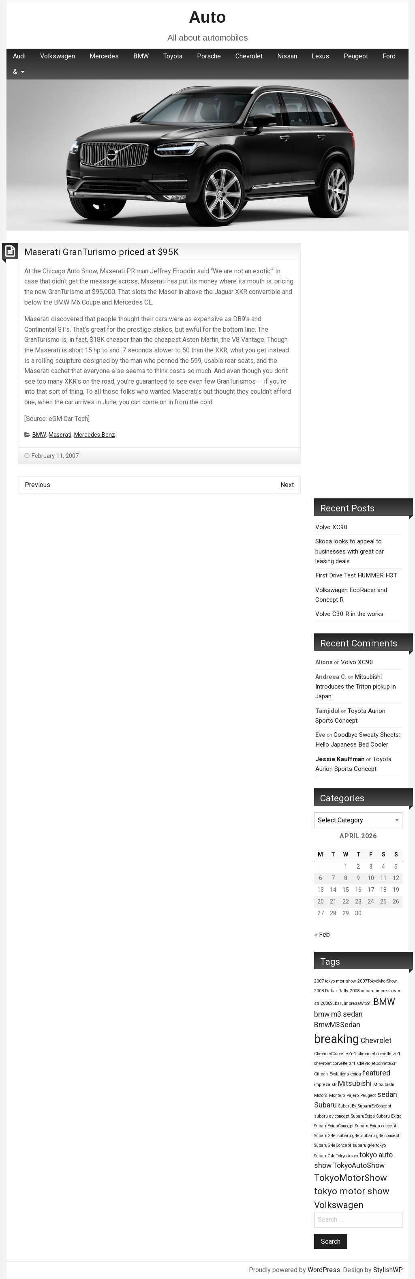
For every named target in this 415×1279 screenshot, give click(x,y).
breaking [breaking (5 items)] (336, 1039)
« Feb (322, 934)
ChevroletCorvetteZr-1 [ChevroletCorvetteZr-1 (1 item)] (335, 1053)
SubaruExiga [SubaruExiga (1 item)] (363, 1116)
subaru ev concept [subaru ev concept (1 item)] (331, 1116)
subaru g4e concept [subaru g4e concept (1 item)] (380, 1135)
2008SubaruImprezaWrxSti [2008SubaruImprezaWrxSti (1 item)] (346, 1003)
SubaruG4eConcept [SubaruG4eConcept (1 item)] (332, 1145)
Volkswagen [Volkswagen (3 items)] (339, 1205)
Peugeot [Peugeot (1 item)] (368, 1095)
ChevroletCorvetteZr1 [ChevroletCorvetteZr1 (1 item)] (377, 1063)
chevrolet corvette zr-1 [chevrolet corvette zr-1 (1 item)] (379, 1053)
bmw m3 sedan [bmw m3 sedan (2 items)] (338, 1014)
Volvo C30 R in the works (349, 614)
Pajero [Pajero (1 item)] (353, 1095)
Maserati (60, 434)
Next (287, 485)
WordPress (324, 1270)
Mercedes (104, 56)
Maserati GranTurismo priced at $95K (101, 252)
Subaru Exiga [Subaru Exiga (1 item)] (389, 1116)
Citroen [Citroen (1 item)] (321, 1074)
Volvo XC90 (331, 527)
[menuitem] (19, 56)
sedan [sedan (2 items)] (387, 1094)
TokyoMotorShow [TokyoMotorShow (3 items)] (350, 1177)
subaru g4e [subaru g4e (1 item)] (348, 1135)
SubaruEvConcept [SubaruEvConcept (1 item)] (374, 1106)
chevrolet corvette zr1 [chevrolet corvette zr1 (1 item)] (334, 1063)
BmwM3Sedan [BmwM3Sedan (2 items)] (337, 1025)
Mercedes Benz (94, 434)
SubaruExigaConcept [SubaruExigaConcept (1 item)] (333, 1126)
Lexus (320, 56)
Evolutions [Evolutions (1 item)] (339, 1074)
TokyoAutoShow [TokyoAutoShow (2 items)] (359, 1165)
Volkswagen (57, 56)
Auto (207, 17)
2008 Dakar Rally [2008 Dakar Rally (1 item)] (331, 991)
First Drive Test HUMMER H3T (356, 575)
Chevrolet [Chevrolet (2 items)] (376, 1041)
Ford (389, 56)
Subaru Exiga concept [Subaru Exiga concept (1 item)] (375, 1126)
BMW (141, 56)
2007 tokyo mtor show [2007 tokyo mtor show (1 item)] (335, 981)
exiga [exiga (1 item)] (356, 1074)
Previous (37, 485)
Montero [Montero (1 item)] (337, 1095)
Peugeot (356, 56)
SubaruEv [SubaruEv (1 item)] (347, 1106)
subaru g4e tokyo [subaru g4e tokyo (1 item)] (369, 1145)
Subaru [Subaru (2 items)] (325, 1105)
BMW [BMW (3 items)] (384, 1001)
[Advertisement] (358, 364)
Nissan (287, 56)
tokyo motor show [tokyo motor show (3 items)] (351, 1191)
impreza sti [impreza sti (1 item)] (325, 1084)
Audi (19, 56)
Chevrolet (249, 56)
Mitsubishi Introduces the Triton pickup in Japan (355, 686)
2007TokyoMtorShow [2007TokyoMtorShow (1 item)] (377, 981)
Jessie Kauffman (340, 759)
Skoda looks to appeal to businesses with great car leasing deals (349, 551)
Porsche (209, 56)
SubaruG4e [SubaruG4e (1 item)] (325, 1135)
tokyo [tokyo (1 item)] (353, 1156)
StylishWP (388, 1270)
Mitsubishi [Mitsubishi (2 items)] (355, 1083)
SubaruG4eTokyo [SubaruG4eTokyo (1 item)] (330, 1156)
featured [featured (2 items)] (376, 1073)
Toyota (172, 56)
